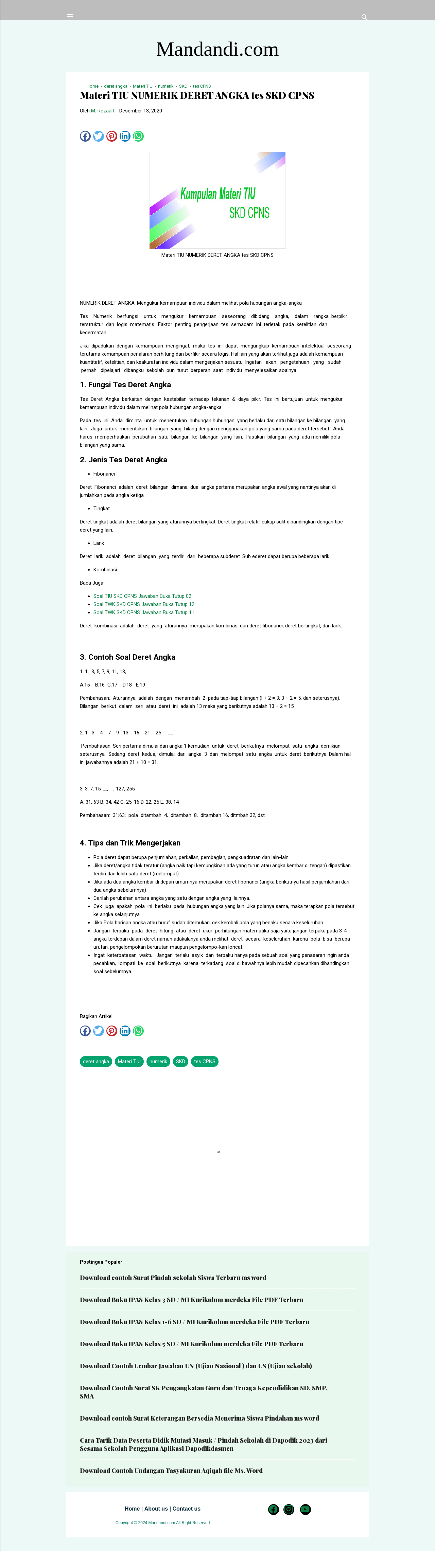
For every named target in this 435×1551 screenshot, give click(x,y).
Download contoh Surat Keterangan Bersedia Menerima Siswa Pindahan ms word (199, 1418)
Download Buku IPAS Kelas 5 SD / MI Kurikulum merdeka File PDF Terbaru (191, 1344)
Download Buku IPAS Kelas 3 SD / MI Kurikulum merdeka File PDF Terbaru (191, 1300)
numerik (158, 1061)
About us (156, 1509)
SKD (180, 1061)
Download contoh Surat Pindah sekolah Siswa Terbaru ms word (173, 1277)
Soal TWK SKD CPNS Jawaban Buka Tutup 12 (143, 604)
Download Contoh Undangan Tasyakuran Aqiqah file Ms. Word (171, 1470)
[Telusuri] (365, 18)
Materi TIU (129, 1061)
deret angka (96, 1061)
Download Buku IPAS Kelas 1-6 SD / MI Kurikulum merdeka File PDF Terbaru (194, 1322)
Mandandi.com (217, 49)
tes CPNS (204, 1061)
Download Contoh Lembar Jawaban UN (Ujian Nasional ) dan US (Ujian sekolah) (196, 1366)
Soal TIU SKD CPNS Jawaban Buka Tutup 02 (142, 596)
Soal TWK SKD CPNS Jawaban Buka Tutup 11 (143, 612)
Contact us (186, 1509)
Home (132, 1509)
